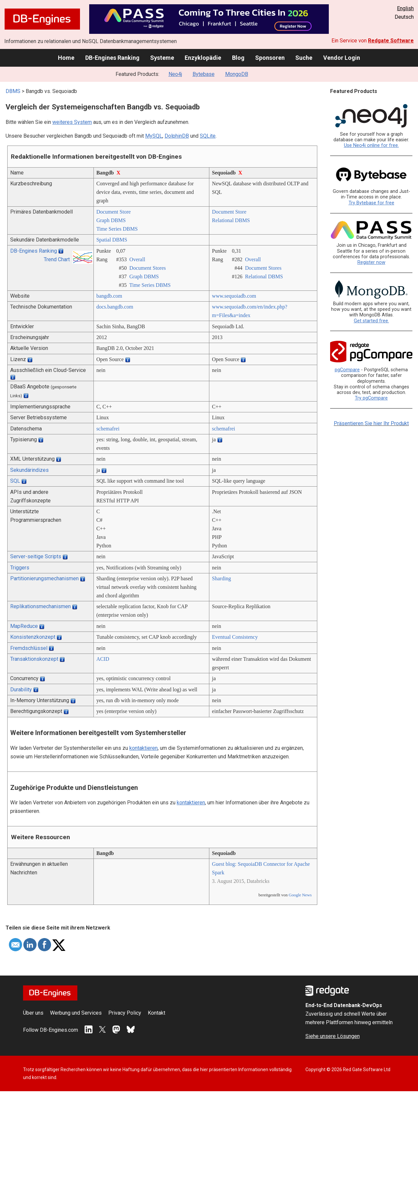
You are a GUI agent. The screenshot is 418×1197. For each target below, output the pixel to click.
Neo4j (175, 74)
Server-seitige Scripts (35, 556)
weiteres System (72, 122)
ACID (102, 659)
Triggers (19, 567)
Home (66, 57)
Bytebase (204, 74)
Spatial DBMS (111, 239)
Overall (137, 259)
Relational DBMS (231, 220)
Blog (238, 57)
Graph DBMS (111, 220)
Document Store (113, 212)
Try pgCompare (371, 398)
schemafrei (107, 428)
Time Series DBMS (117, 229)
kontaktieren (143, 748)
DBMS (13, 91)
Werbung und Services (76, 1013)
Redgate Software (391, 40)
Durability (21, 689)
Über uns (33, 1013)
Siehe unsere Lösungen (332, 1036)
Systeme (162, 57)
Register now (371, 262)
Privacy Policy (124, 1013)
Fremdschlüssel (28, 648)
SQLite (208, 136)
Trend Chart (57, 259)
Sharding (221, 578)
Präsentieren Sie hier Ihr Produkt (371, 423)
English (405, 8)
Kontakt (156, 1013)
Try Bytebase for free (371, 203)
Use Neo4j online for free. (371, 145)
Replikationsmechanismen (40, 606)
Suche (303, 57)
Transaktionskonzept (34, 659)
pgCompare (347, 370)
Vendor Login (341, 57)
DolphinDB (177, 136)
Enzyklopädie (203, 57)
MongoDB (236, 74)
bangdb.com (109, 296)
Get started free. (371, 321)
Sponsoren (270, 57)
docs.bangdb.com (114, 307)
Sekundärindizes (29, 470)
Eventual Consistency (235, 637)
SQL (15, 481)
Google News (300, 895)
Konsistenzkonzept (32, 637)
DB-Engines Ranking (112, 57)
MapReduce (24, 626)
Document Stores (147, 268)
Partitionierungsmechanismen (44, 578)
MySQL (153, 136)
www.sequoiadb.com (234, 296)
